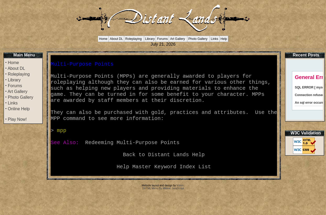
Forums (162, 39)
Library (150, 39)
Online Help (19, 109)
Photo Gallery (198, 39)
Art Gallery (177, 39)
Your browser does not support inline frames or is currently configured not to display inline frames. (305, 90)
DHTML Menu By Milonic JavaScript (163, 209)
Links (214, 39)
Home (103, 39)
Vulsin (180, 206)
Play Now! (17, 119)
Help (224, 39)
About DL (116, 39)
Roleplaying (133, 39)
